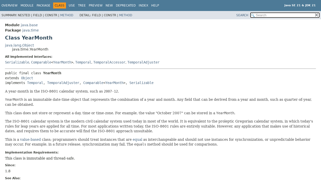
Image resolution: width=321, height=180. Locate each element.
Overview (10, 5)
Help (155, 5)
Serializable (17, 62)
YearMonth (62, 62)
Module (27, 5)
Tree (82, 5)
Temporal (83, 62)
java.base (29, 25)
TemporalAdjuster (143, 62)
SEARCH (242, 15)
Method (66, 15)
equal (137, 140)
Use (72, 5)
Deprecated (126, 5)
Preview (96, 5)
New (109, 5)
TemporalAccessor (109, 62)
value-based (30, 140)
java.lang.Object (19, 45)
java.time (30, 30)
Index (143, 5)
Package (43, 5)
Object (27, 78)
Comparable (41, 62)
